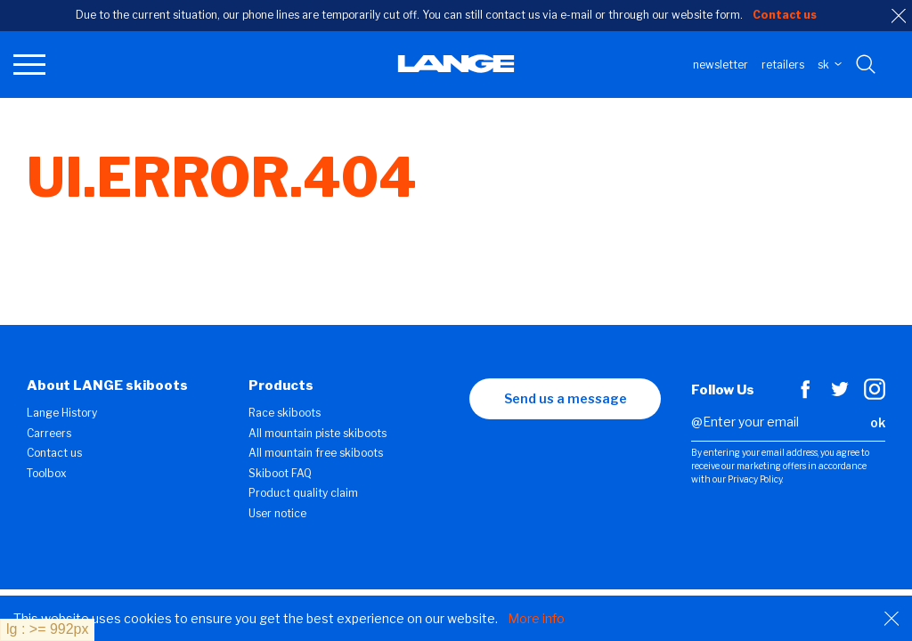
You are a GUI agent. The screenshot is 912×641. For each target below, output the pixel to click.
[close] (899, 16)
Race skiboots (284, 412)
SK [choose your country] (830, 64)
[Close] (891, 619)
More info (536, 618)
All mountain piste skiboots (317, 433)
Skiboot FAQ (280, 473)
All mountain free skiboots (315, 452)
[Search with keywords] (867, 65)
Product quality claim (303, 492)
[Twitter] (840, 395)
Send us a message (565, 398)
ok (877, 422)
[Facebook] (805, 395)
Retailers (782, 64)
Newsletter (720, 64)
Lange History (62, 412)
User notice (277, 513)
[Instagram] (874, 395)
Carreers (49, 433)
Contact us (54, 452)
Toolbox (47, 473)
